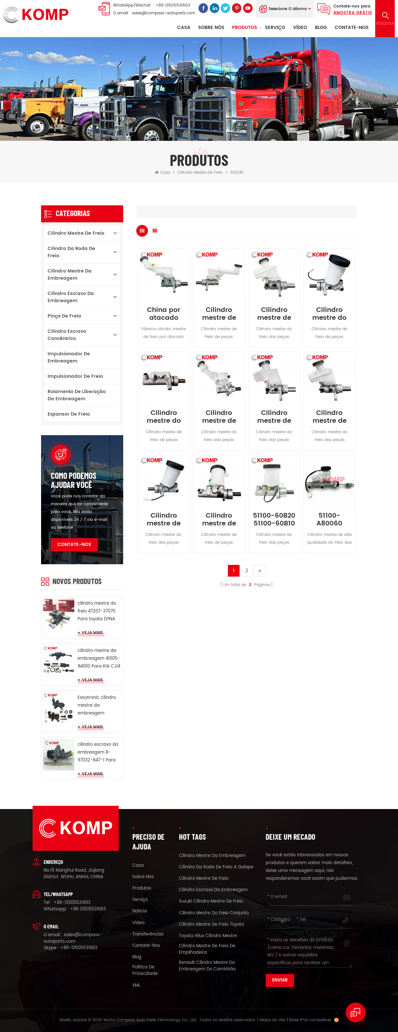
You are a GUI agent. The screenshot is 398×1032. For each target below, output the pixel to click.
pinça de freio (64, 316)
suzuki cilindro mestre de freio (211, 901)
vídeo (300, 27)
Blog (321, 27)
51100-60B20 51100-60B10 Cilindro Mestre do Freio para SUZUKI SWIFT (274, 520)
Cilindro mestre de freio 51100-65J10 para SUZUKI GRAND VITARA (329, 417)
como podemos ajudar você (73, 480)
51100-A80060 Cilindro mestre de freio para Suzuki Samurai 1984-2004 (329, 520)
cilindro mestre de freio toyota (211, 924)
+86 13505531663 (172, 5)
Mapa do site (272, 1020)
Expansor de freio (69, 414)
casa (138, 865)
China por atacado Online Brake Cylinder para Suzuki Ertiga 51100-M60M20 (163, 314)
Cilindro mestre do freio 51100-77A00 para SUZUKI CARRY (163, 417)
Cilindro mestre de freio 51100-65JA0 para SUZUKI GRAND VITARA (274, 417)
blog (136, 957)
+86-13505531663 (72, 902)
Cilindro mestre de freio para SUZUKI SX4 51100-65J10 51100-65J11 (219, 314)
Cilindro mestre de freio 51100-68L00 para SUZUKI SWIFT (218, 417)
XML (136, 985)
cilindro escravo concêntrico (67, 335)
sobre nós (211, 27)
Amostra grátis (352, 13)
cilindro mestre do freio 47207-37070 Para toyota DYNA (97, 611)
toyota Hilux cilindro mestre (208, 936)
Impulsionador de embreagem (69, 357)
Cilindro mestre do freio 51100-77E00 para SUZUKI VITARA (329, 314)
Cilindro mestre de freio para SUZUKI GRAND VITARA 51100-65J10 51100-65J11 (274, 314)
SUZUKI (236, 173)
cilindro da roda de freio (71, 252)
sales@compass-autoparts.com (163, 13)
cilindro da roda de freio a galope (216, 867)
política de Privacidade (145, 970)
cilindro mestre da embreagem (70, 274)
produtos (141, 888)
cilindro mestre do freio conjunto (214, 913)
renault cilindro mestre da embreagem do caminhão (207, 966)
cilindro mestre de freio (200, 173)
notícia (139, 911)
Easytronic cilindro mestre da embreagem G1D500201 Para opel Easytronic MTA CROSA (99, 705)
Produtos (244, 27)
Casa (183, 27)
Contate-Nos (352, 27)
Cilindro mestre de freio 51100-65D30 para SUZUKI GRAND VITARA (164, 520)
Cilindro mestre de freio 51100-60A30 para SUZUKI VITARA (219, 520)
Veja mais (92, 633)
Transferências (148, 934)
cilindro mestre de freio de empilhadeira (207, 949)
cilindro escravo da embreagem (71, 297)
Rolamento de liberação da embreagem (77, 395)
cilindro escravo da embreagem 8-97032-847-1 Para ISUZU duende (98, 752)
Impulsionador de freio (75, 376)
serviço (275, 27)
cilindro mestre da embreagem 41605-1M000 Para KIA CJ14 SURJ (99, 659)
